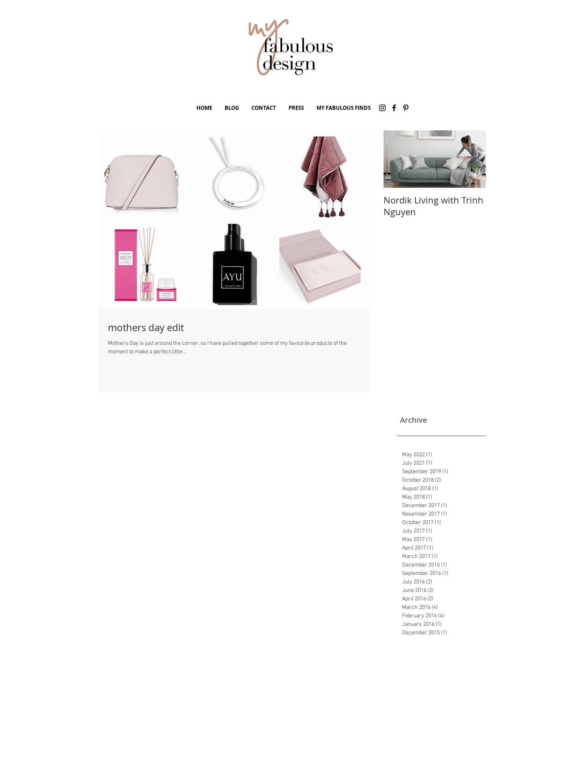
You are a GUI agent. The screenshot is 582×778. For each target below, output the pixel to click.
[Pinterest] (405, 107)
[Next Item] (473, 159)
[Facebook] (394, 107)
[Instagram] (382, 107)
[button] (231, 108)
